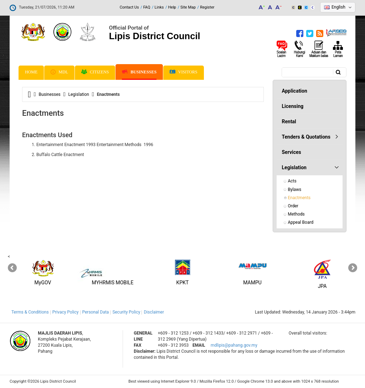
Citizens (95, 71)
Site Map (188, 7)
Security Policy (126, 312)
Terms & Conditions (30, 312)
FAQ (146, 7)
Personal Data (95, 312)
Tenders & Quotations (306, 137)
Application (294, 91)
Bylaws (295, 189)
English (338, 7)
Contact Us (129, 7)
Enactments (299, 197)
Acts (292, 181)
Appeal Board (301, 222)
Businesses (139, 71)
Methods (296, 214)
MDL (59, 71)
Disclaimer (154, 312)
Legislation (78, 94)
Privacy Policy (65, 312)
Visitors (183, 72)
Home (31, 71)
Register (207, 7)
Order (293, 205)
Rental (289, 121)
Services (291, 152)
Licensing (293, 106)
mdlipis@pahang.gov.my (234, 345)
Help (172, 7)
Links (159, 7)
